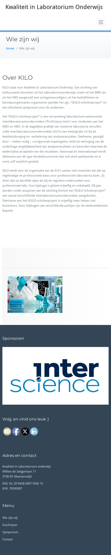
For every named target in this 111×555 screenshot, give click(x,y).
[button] (55, 376)
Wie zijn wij (10, 518)
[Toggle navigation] (101, 22)
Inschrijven (9, 525)
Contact (7, 539)
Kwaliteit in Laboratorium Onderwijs (54, 6)
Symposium (10, 532)
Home (10, 48)
